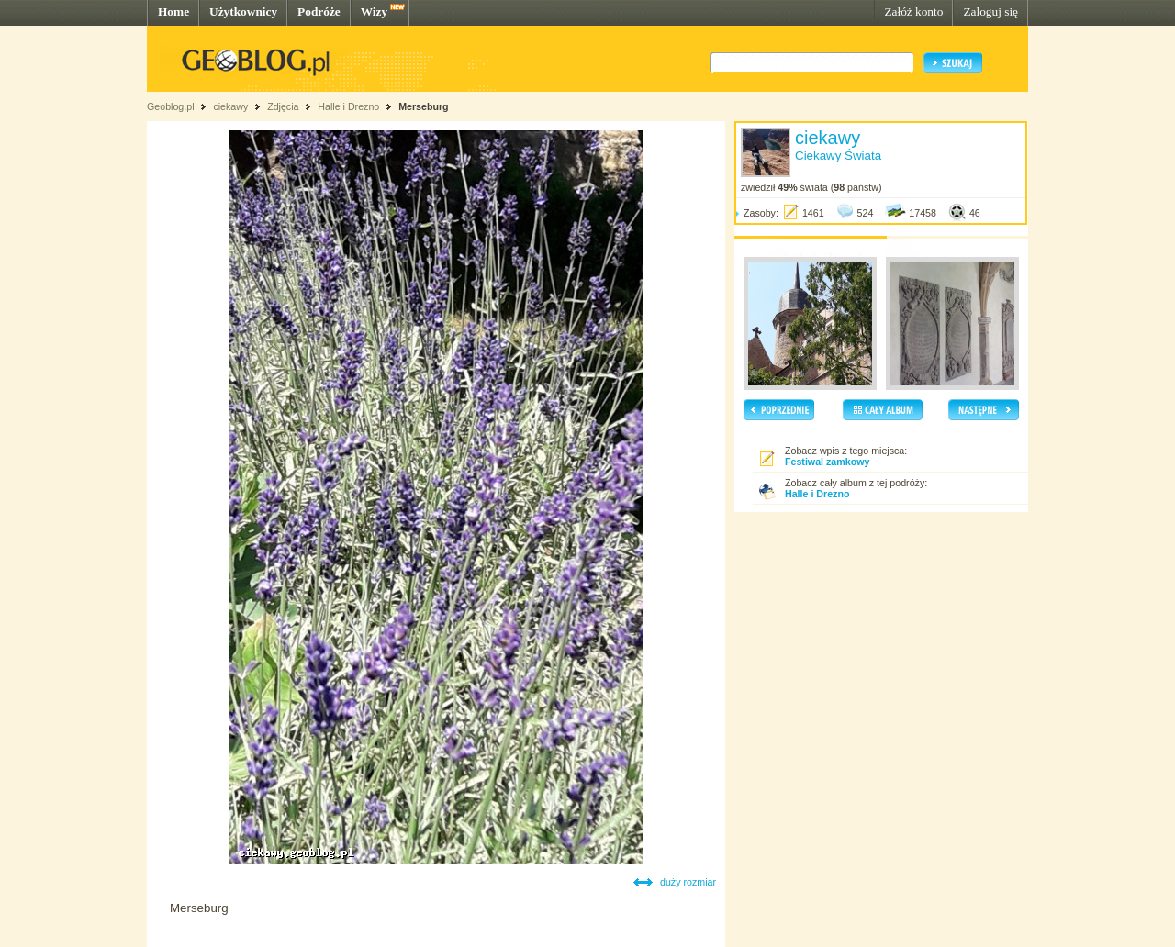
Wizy (374, 11)
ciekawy (230, 106)
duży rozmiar (688, 881)
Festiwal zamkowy (827, 461)
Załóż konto (913, 11)
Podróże (319, 11)
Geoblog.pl (171, 106)
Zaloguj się (990, 11)
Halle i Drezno (348, 106)
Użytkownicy (243, 11)
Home (173, 11)
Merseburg (423, 106)
